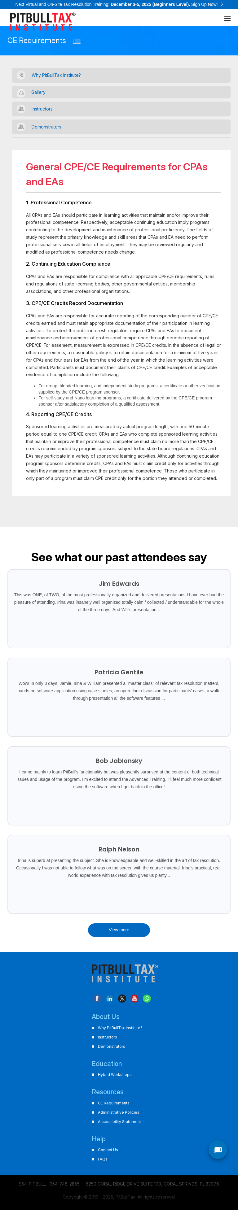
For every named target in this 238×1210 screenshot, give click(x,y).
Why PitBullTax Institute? (56, 75)
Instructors (42, 108)
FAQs (103, 1159)
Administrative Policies (118, 1112)
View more (119, 929)
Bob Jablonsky (119, 760)
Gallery (38, 92)
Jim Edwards (119, 583)
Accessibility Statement (119, 1121)
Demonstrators (46, 126)
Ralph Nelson (119, 849)
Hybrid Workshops (115, 1074)
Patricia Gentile (119, 672)
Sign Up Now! (204, 4)
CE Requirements (114, 1103)
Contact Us (108, 1149)
